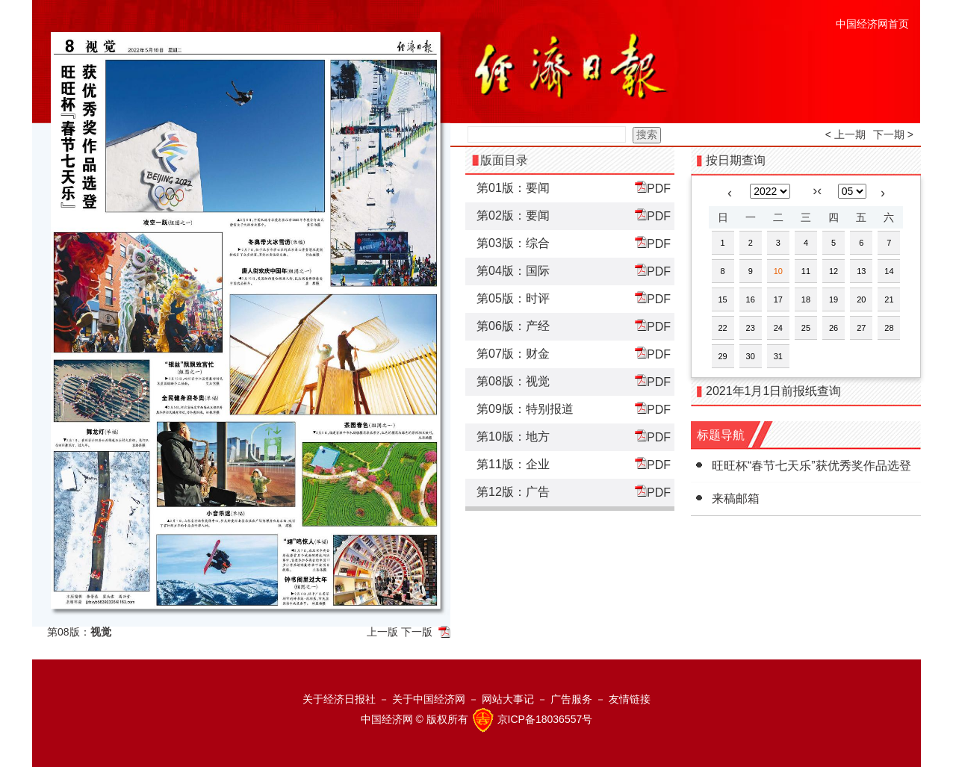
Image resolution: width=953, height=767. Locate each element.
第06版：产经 (513, 326)
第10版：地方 (513, 436)
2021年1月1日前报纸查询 (773, 391)
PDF (653, 188)
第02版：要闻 (513, 215)
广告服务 (571, 699)
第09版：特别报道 (525, 409)
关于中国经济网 (428, 699)
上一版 (382, 632)
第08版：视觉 (513, 381)
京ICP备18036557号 (545, 719)
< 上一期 (845, 134)
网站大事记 (508, 699)
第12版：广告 (513, 491)
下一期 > (893, 134)
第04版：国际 (513, 270)
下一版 (416, 632)
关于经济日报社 (339, 699)
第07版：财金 (513, 353)
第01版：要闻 (513, 187)
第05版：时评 (513, 298)
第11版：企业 (513, 464)
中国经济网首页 (872, 24)
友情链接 (630, 699)
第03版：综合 (513, 243)
